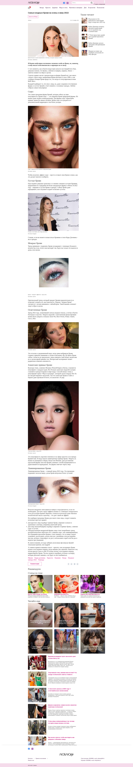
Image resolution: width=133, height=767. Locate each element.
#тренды (41, 560)
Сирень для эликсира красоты (90, 594)
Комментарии (34, 564)
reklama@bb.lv (100, 758)
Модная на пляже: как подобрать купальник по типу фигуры (95, 52)
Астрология (91, 7)
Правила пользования (41, 758)
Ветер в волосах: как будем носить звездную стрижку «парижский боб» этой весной (93, 648)
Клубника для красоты (61, 594)
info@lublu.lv (98, 760)
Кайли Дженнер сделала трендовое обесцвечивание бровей (96, 44)
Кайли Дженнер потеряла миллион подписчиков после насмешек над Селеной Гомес (96, 29)
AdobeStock (34, 59)
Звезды (41, 7)
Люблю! (29, 20)
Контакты (30, 758)
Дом (85, 7)
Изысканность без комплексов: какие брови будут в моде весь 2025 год (96, 20)
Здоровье (55, 7)
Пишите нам (31, 760)
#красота (50, 558)
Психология (100, 7)
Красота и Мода (33, 16)
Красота (47, 7)
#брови (30, 558)
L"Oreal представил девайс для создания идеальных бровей (96, 36)
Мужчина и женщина (75, 7)
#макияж (58, 558)
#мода (64, 558)
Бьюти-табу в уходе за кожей (37, 594)
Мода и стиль (63, 7)
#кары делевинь (39, 558)
